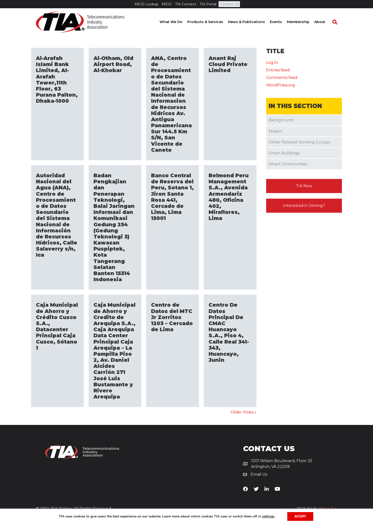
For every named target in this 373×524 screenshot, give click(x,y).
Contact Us (229, 4)
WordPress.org (280, 85)
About (324, 22)
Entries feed (278, 70)
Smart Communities (288, 164)
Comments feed (281, 77)
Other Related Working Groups (299, 142)
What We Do (175, 22)
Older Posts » (243, 412)
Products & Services (210, 22)
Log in (272, 62)
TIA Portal (208, 4)
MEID (167, 4)
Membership (302, 22)
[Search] (337, 22)
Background (281, 120)
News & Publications (251, 22)
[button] (304, 186)
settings (268, 516)
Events (280, 22)
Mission (275, 131)
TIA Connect (185, 4)
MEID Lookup (146, 4)
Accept (300, 516)
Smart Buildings (284, 153)
